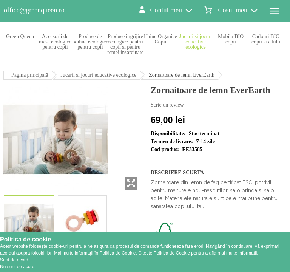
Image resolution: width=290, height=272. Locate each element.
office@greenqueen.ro (34, 10)
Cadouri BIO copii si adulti (265, 39)
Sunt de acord (14, 260)
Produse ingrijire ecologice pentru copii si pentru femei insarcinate (125, 44)
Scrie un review (167, 105)
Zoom (131, 183)
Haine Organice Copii (160, 39)
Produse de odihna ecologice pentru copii (90, 42)
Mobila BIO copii (231, 39)
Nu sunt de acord (17, 266)
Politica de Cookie (172, 253)
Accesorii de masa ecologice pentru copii (55, 42)
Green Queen (20, 36)
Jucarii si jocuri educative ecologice (195, 42)
